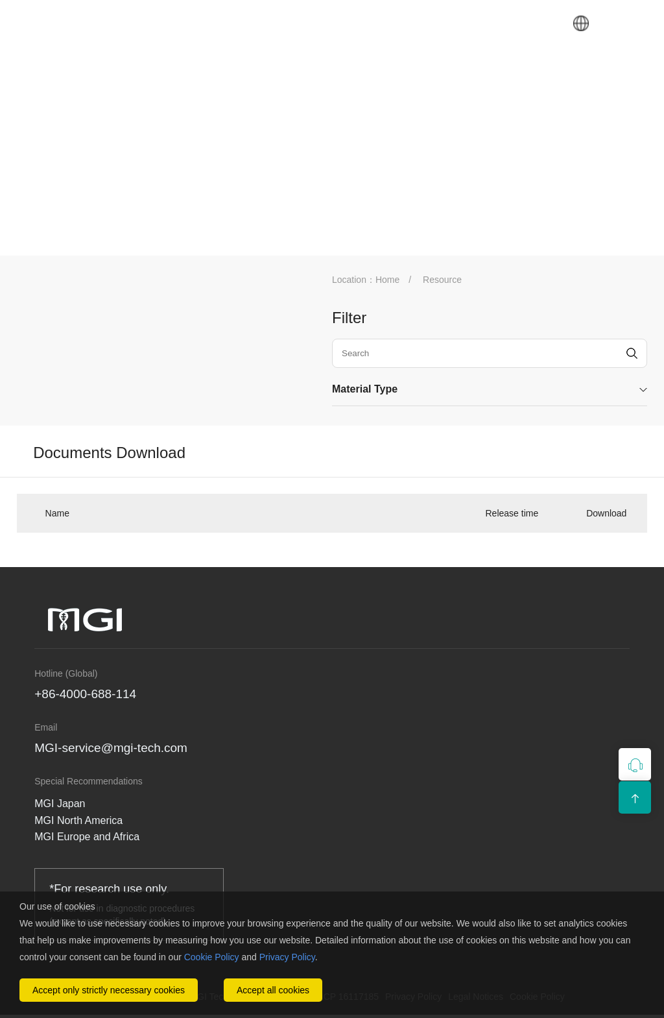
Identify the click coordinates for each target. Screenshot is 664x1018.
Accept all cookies (273, 990)
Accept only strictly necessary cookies (108, 990)
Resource (442, 279)
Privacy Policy (287, 957)
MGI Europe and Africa (86, 836)
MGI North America (78, 820)
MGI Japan (59, 803)
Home (387, 279)
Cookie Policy (211, 957)
